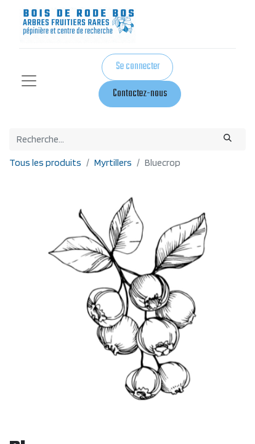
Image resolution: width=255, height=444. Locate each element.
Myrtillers (113, 162)
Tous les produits (45, 162)
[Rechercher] (228, 139)
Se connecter (138, 67)
